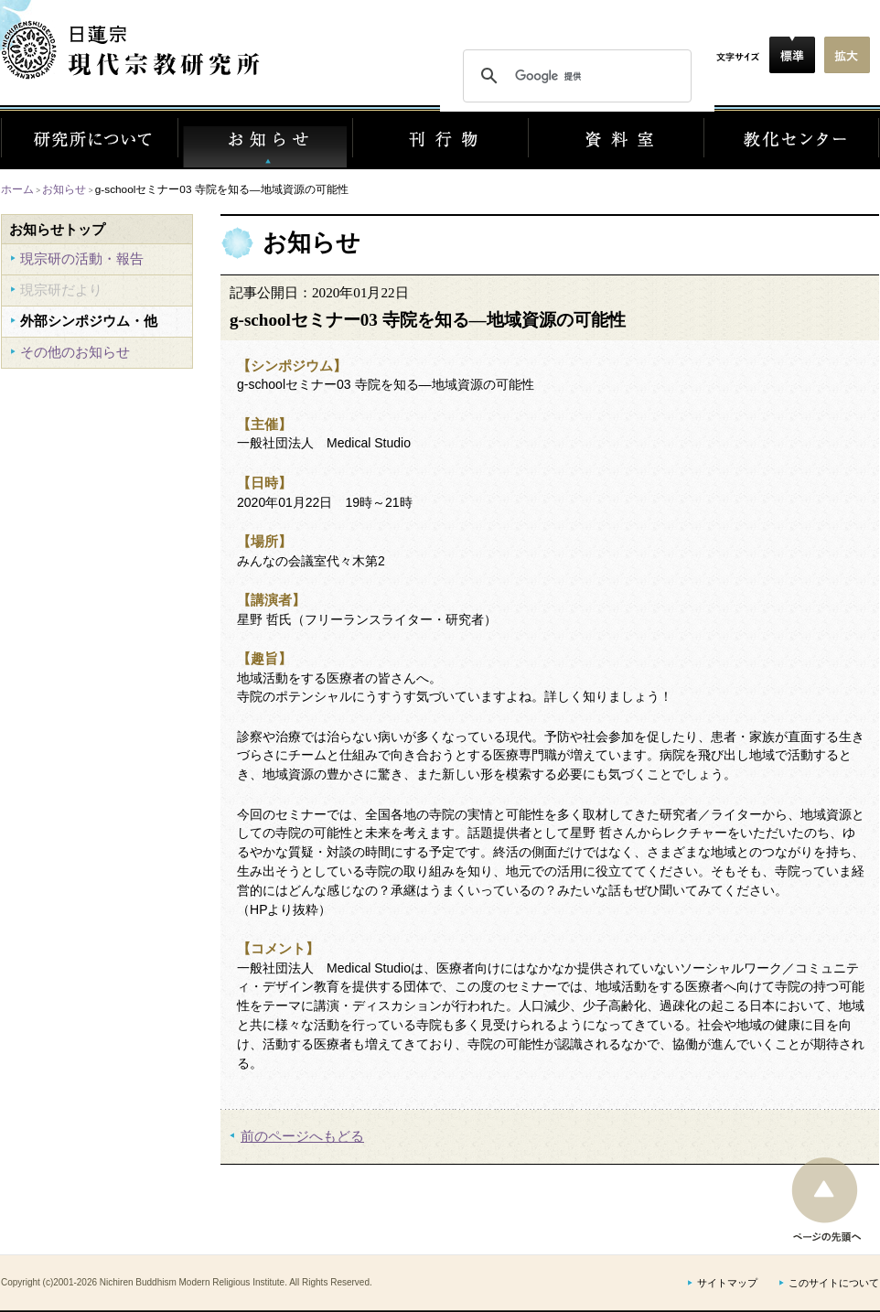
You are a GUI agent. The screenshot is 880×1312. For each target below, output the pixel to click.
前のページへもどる (302, 1136)
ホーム (17, 189)
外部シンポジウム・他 (88, 320)
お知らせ (64, 189)
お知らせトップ (57, 229)
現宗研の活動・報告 (82, 258)
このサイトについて (834, 1283)
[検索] (574, 76)
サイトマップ (727, 1283)
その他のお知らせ (75, 352)
